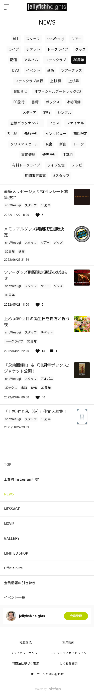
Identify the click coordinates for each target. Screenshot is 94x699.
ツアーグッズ (71, 70)
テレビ (77, 165)
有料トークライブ (26, 165)
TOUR (68, 155)
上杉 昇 (55, 81)
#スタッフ (61, 176)
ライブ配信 (56, 165)
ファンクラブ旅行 (29, 81)
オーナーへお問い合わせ (47, 674)
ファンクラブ (55, 60)
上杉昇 (73, 81)
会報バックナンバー (26, 123)
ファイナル (75, 123)
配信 (13, 60)
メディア (29, 113)
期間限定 (80, 134)
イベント (33, 70)
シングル (64, 113)
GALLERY (11, 538)
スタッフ (33, 39)
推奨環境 (26, 642)
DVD (15, 70)
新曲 (62, 144)
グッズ (80, 49)
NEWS (9, 493)
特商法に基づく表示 (25, 663)
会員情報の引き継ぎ (20, 582)
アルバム (31, 60)
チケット (33, 49)
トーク (78, 144)
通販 (50, 70)
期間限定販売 (35, 176)
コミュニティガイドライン (68, 653)
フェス (54, 123)
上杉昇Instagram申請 (21, 479)
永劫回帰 (74, 102)
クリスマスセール (24, 144)
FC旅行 (19, 102)
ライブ (14, 49)
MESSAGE (12, 508)
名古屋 (12, 134)
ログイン (86, 7)
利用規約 (68, 642)
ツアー (76, 39)
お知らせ (20, 92)
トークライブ (57, 49)
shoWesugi (55, 39)
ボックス (53, 102)
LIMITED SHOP (16, 553)
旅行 (46, 113)
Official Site (13, 567)
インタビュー (55, 134)
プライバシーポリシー (26, 653)
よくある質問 (68, 663)
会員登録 (76, 616)
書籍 (35, 102)
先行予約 (31, 134)
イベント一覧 (14, 597)
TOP (7, 464)
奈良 (48, 144)
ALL (16, 39)
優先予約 (49, 155)
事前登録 (28, 155)
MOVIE (9, 523)
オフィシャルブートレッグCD (57, 92)
